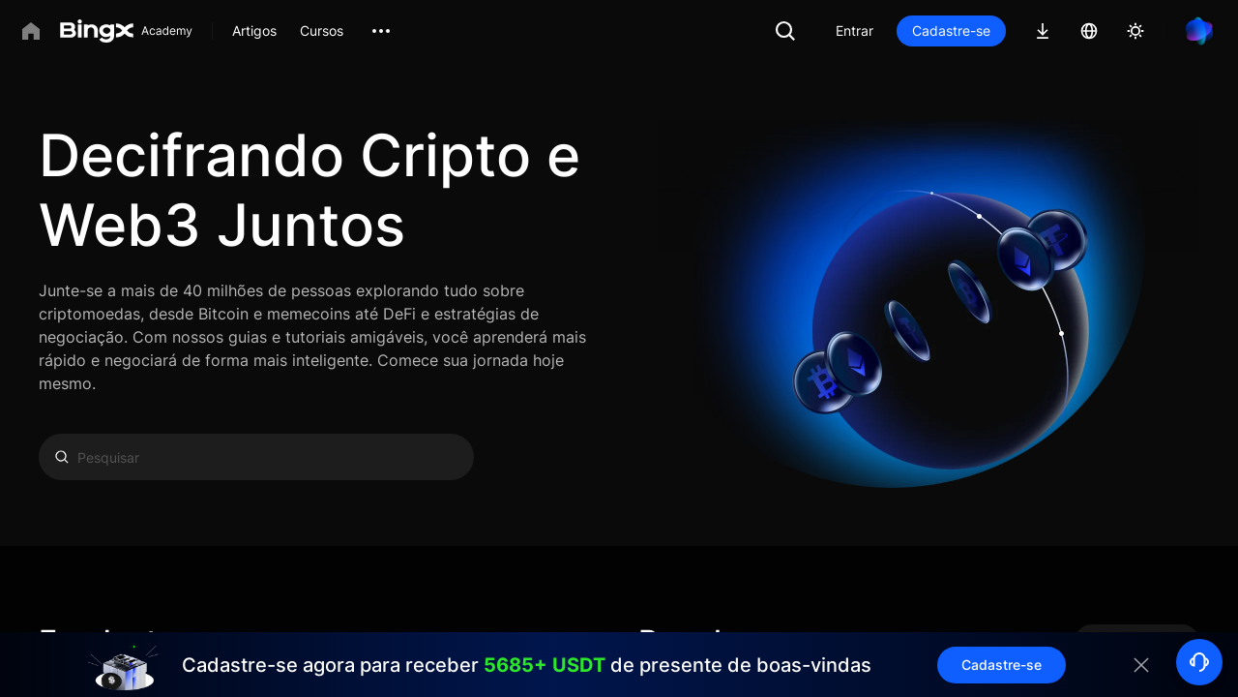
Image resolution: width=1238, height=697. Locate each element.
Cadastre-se (951, 30)
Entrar (854, 30)
